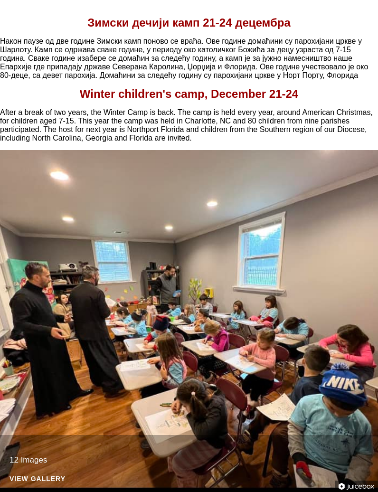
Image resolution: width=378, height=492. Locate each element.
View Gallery (37, 479)
